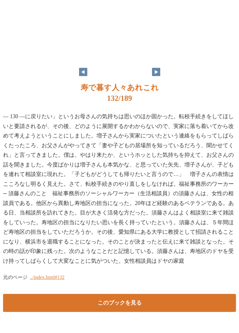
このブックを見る (120, 303)
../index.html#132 (47, 277)
